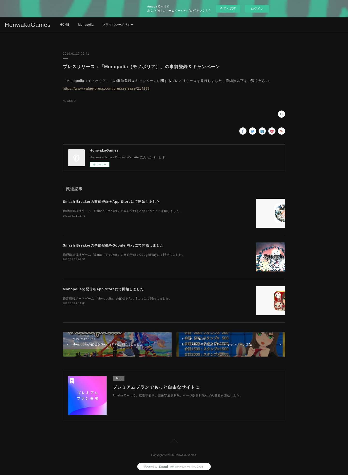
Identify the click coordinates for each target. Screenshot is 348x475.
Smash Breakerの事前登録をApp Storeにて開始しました (111, 202)
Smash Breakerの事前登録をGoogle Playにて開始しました (113, 245)
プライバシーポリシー (118, 24)
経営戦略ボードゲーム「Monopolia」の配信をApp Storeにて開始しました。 (117, 298)
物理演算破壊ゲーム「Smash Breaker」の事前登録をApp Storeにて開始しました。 (123, 211)
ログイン (257, 8)
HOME (64, 24)
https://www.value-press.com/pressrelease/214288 (106, 88)
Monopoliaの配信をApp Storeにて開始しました (103, 289)
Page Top (174, 442)
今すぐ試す (228, 8)
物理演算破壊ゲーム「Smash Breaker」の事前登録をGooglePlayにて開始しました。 (124, 254)
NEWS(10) (69, 101)
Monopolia (86, 24)
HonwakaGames (28, 25)
